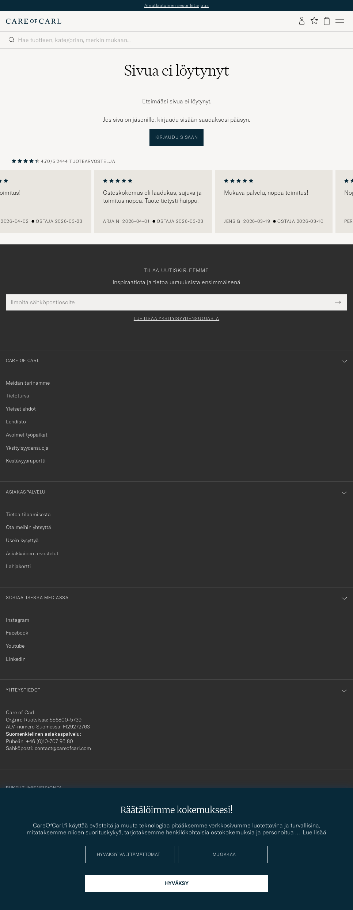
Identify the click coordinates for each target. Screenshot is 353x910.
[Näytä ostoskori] (327, 21)
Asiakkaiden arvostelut (32, 553)
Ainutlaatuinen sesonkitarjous (176, 5)
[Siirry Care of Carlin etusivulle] (33, 21)
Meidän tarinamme (28, 383)
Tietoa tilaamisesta (28, 514)
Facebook (17, 632)
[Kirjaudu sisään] (301, 21)
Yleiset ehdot (21, 408)
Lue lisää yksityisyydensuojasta (176, 318)
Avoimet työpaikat (27, 434)
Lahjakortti (18, 566)
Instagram (17, 620)
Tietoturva (17, 395)
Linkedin (16, 659)
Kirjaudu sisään (176, 137)
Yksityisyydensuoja (27, 448)
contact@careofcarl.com (63, 748)
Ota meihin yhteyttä (28, 527)
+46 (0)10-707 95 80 (49, 741)
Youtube (15, 646)
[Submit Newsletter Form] (338, 302)
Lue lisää (314, 832)
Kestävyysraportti (26, 460)
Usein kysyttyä (22, 540)
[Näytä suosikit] (314, 21)
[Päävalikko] (340, 21)
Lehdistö (16, 421)
